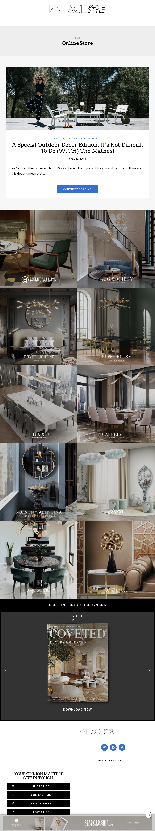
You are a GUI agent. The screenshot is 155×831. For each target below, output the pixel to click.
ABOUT (101, 761)
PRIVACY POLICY (119, 761)
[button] (150, 668)
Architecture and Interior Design (78, 138)
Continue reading (77, 189)
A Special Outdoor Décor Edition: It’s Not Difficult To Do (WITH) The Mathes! (77, 148)
